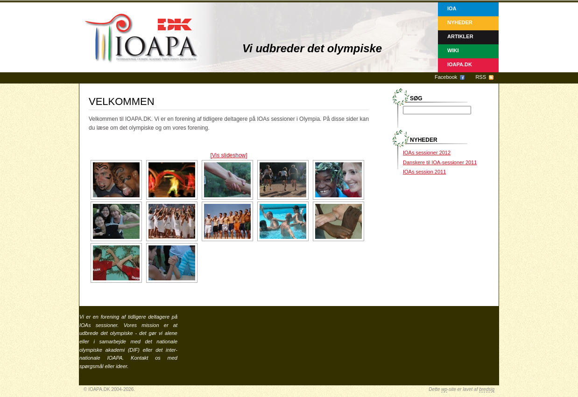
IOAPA (114, 358)
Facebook (446, 77)
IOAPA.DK (459, 64)
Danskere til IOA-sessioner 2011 (440, 162)
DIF (134, 350)
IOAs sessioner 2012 (427, 152)
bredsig (486, 389)
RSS (480, 77)
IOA (452, 8)
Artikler (460, 36)
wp (444, 389)
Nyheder (459, 22)
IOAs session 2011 (424, 171)
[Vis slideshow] (228, 155)
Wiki (452, 50)
